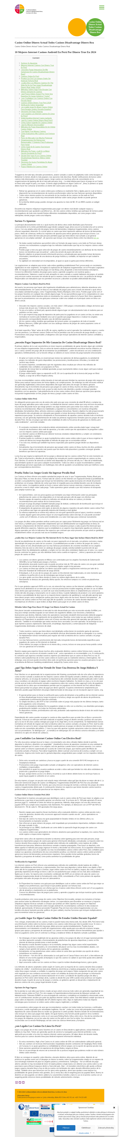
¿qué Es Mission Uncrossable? (32, 125)
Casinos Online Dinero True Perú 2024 (36, 103)
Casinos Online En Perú (30, 76)
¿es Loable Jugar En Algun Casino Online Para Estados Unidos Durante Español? (37, 108)
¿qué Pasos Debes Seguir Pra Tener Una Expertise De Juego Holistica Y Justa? (37, 95)
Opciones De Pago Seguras (32, 112)
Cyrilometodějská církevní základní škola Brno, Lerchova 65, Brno (34, 11)
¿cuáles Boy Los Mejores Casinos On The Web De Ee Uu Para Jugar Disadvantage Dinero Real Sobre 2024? (37, 85)
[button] (114, 1107)
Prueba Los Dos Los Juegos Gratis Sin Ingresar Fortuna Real (36, 79)
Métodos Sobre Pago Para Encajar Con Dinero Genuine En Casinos (36, 90)
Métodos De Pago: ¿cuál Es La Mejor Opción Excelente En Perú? (35, 152)
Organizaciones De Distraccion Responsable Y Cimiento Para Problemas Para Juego (37, 142)
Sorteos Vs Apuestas (29, 63)
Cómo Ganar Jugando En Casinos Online (36, 123)
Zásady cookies (84, 1133)
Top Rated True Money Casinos (33, 131)
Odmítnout (86, 1128)
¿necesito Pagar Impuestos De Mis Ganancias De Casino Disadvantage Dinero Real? (37, 72)
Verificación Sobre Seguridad (32, 105)
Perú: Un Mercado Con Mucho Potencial (36, 138)
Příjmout (66, 1128)
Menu (101, 7)
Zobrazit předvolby (106, 1128)
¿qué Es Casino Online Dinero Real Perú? (37, 120)
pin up (96, 238)
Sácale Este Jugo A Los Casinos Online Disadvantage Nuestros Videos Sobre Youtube (36, 158)
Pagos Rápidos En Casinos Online (34, 167)
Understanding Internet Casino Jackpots (36, 118)
